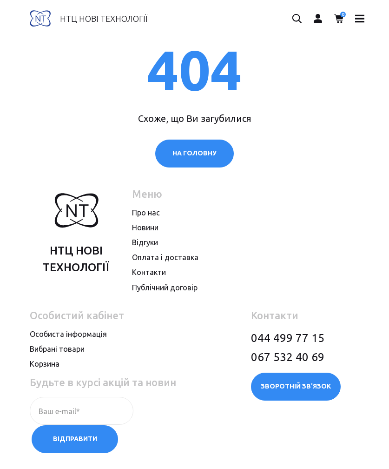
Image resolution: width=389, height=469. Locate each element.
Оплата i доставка (165, 258)
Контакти (149, 272)
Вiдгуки (145, 243)
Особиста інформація (68, 334)
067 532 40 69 (287, 357)
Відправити (180, 411)
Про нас (146, 212)
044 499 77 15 (287, 338)
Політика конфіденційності (75, 452)
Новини (145, 228)
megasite (344, 452)
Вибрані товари (57, 349)
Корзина (44, 364)
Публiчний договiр (165, 287)
